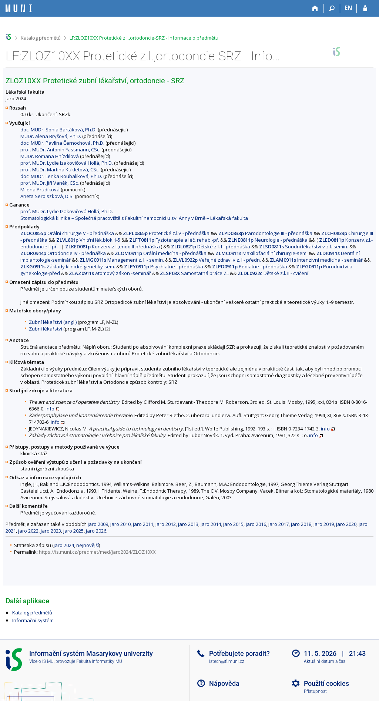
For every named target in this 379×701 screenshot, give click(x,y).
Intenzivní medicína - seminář (316, 259)
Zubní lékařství (45, 328)
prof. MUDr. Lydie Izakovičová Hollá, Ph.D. (66, 163)
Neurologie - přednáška (268, 240)
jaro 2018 (301, 524)
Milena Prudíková (40, 189)
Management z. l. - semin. (122, 259)
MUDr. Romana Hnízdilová (49, 156)
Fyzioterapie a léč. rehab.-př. (174, 240)
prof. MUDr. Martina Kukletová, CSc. (60, 169)
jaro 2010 (120, 524)
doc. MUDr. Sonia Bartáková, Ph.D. (58, 129)
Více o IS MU (41, 661)
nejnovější (87, 545)
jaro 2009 (98, 524)
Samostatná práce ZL (194, 273)
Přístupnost (315, 691)
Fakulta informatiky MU (99, 661)
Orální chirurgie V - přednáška (67, 233)
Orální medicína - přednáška (161, 253)
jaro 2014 (211, 524)
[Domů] (315, 8)
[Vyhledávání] (331, 8)
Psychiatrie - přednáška (163, 266)
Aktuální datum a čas (324, 661)
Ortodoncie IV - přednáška (63, 253)
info (50, 408)
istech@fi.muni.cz (226, 661)
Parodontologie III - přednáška (265, 233)
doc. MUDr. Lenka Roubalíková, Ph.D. (61, 176)
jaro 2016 (256, 524)
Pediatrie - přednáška (249, 266)
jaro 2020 (346, 524)
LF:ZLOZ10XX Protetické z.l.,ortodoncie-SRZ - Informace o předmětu (144, 37)
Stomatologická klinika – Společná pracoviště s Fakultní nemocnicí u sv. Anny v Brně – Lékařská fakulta (134, 218)
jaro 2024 (64, 545)
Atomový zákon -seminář (110, 273)
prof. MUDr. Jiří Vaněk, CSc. (49, 183)
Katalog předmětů (41, 37)
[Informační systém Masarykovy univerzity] (19, 8)
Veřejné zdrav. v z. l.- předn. (217, 259)
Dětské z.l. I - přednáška (210, 246)
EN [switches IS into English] (348, 8)
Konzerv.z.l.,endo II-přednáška (112, 246)
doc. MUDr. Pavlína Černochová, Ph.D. (62, 143)
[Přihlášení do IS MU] (365, 8)
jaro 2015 (233, 524)
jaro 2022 (28, 530)
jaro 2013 (188, 524)
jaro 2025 (73, 530)
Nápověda (224, 683)
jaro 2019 (323, 524)
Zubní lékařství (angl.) (53, 322)
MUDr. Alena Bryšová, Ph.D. (50, 136)
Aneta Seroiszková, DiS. (47, 196)
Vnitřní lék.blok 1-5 (88, 240)
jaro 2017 (278, 524)
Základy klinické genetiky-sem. (67, 266)
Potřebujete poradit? (239, 653)
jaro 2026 (96, 530)
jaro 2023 (51, 530)
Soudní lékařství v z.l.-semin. (303, 246)
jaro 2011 (143, 524)
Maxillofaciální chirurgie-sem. (261, 253)
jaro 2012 (165, 524)
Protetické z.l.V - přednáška (166, 233)
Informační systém (33, 620)
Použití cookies (326, 683)
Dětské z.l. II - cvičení (273, 273)
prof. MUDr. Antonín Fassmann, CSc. (60, 149)
